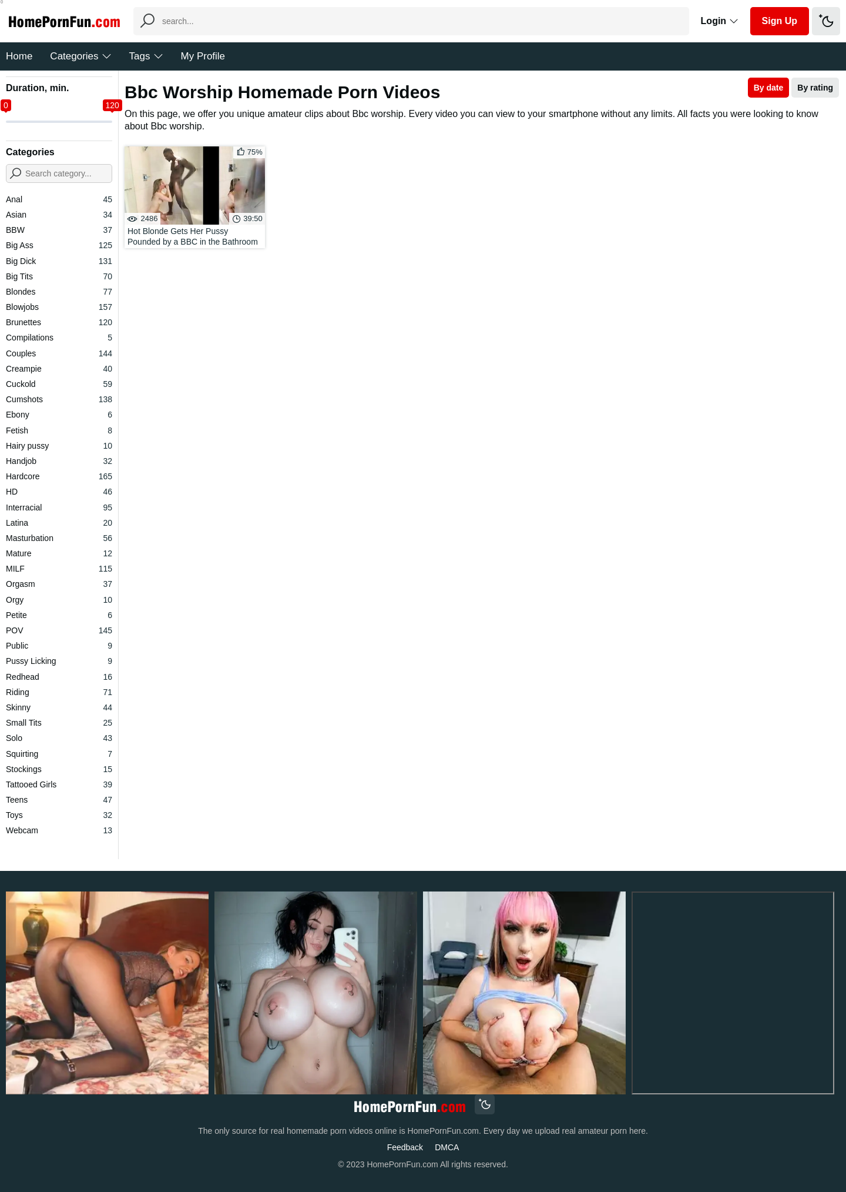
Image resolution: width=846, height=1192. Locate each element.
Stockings (59, 769)
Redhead (59, 677)
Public (59, 645)
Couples (59, 353)
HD (59, 491)
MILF (59, 568)
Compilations (59, 337)
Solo (59, 738)
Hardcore (59, 476)
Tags (146, 56)
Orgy (59, 600)
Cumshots (59, 399)
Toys (59, 815)
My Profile (203, 56)
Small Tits (59, 722)
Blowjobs (59, 307)
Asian (59, 214)
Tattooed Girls (59, 784)
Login (719, 21)
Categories (80, 56)
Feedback (405, 1147)
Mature (59, 553)
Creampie (59, 368)
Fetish (59, 430)
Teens (59, 799)
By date (769, 87)
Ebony (59, 414)
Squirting (59, 754)
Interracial (59, 507)
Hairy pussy (59, 445)
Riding (59, 692)
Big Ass (59, 245)
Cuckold (59, 384)
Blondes (59, 291)
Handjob (59, 461)
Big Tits (59, 276)
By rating (815, 87)
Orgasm (59, 584)
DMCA (447, 1147)
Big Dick (59, 261)
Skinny (59, 707)
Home (19, 56)
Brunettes (59, 322)
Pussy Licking (59, 661)
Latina (59, 522)
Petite (59, 615)
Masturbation (59, 538)
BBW (59, 230)
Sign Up (779, 21)
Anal (59, 199)
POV (59, 630)
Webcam (59, 830)
